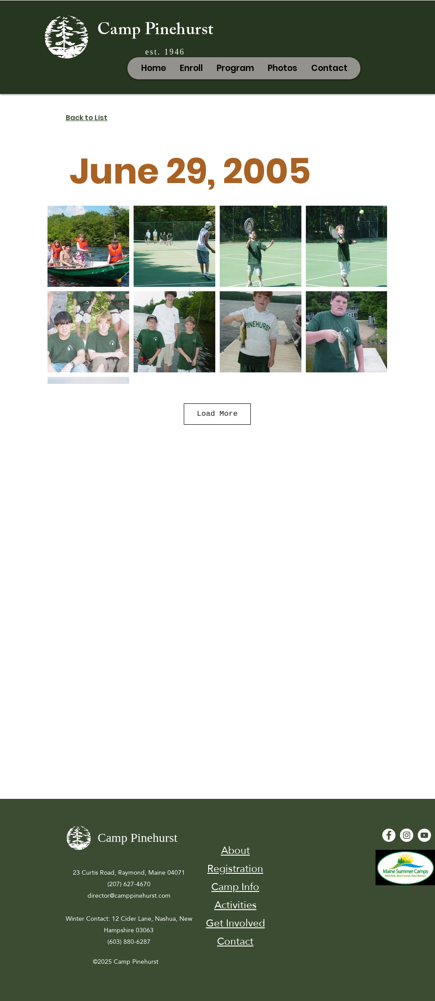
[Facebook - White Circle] (388, 835)
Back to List (86, 118)
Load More (217, 414)
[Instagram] (406, 835)
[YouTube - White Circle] (424, 835)
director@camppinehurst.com (128, 895)
